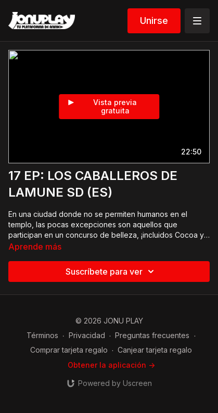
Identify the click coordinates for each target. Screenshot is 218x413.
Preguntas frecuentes (152, 335)
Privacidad (87, 335)
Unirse (154, 20)
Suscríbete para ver (111, 271)
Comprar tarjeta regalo (69, 349)
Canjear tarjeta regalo (155, 349)
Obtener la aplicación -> (111, 364)
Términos (42, 335)
